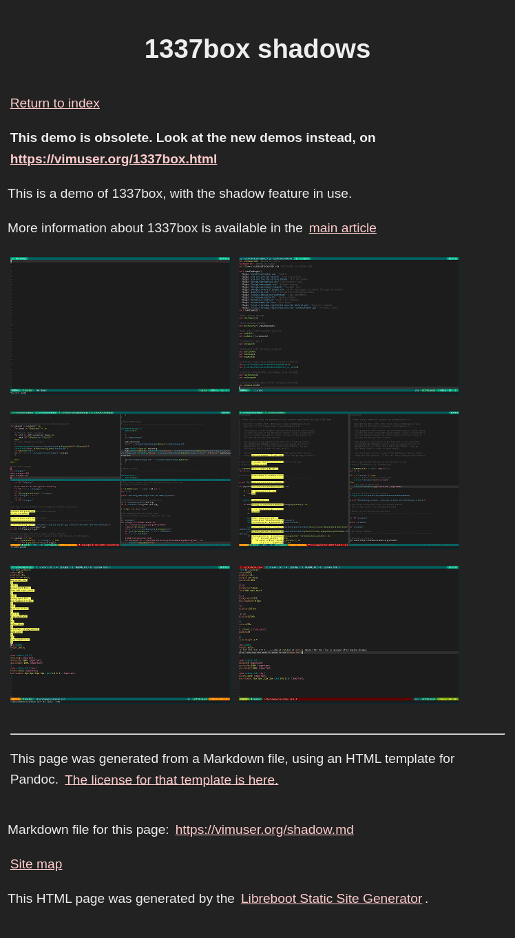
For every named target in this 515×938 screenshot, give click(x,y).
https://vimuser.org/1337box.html (114, 159)
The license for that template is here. (171, 779)
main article (343, 228)
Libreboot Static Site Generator (331, 898)
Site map (36, 864)
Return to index (55, 103)
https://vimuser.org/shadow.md (265, 829)
